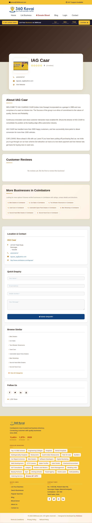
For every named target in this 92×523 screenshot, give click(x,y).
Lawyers (28, 468)
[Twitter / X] (54, 499)
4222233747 (20, 77)
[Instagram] (58, 499)
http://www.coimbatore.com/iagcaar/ (21, 260)
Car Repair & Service (18, 459)
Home (13, 15)
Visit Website (20, 84)
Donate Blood (43, 15)
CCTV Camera (31, 464)
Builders (77, 455)
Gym (26, 472)
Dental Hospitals (60, 451)
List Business (26, 15)
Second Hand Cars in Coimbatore (49, 213)
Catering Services (17, 476)
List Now (84, 22)
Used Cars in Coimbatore (16, 208)
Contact (75, 15)
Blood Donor (15, 501)
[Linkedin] (63, 499)
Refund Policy (44, 520)
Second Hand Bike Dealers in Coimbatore (21, 213)
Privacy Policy (31, 520)
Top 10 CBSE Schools (18, 451)
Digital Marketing (62, 459)
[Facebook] (49, 499)
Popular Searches (17, 494)
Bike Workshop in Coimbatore (72, 208)
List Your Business (17, 487)
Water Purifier (43, 464)
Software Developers (47, 459)
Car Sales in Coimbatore (38, 203)
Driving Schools (36, 472)
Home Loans (62, 472)
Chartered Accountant (70, 464)
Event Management (57, 468)
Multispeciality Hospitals (19, 455)
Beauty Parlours (16, 472)
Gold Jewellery (74, 472)
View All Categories (15, 373)
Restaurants (35, 455)
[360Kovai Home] (22, 9)
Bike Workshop (13, 358)
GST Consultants (16, 468)
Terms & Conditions (17, 520)
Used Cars (12, 350)
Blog (56, 15)
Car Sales (11, 341)
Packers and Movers (41, 468)
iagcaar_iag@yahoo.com (24, 81)
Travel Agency (49, 472)
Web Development (17, 464)
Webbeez (79, 516)
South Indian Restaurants (50, 455)
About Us (14, 505)
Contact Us (14, 508)
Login (65, 15)
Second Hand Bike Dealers (17, 363)
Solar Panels (56, 464)
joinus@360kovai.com (18, 2)
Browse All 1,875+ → (33, 476)
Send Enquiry (46, 317)
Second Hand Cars (14, 367)
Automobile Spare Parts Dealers (18, 354)
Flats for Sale (66, 455)
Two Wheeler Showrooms (16, 345)
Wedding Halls (72, 468)
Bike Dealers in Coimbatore (17, 203)
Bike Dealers (12, 337)
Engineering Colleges (35, 451)
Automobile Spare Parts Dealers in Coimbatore (43, 208)
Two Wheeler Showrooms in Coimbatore (63, 203)
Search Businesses (17, 491)
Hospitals (49, 451)
